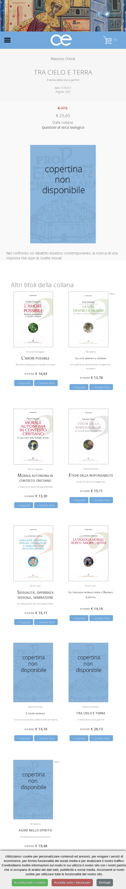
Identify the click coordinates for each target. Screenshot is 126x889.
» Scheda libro (46, 383)
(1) (110, 39)
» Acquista (23, 383)
